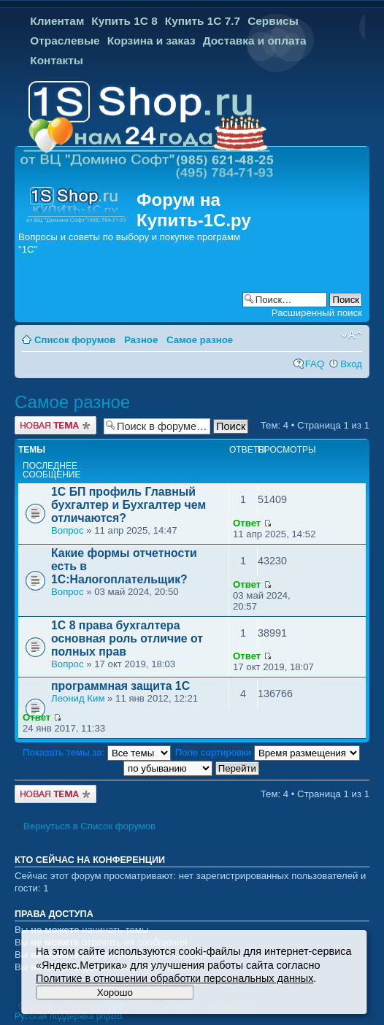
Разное (141, 339)
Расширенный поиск (317, 312)
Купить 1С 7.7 (202, 21)
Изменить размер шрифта (351, 335)
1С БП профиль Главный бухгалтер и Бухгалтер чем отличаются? (128, 504)
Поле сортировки (267, 752)
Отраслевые (64, 40)
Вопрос (67, 530)
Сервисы (273, 21)
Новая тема (55, 425)
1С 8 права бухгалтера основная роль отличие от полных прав (127, 638)
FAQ (314, 363)
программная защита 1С (120, 686)
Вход (351, 363)
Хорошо (115, 992)
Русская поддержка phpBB (69, 1016)
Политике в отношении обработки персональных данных (174, 978)
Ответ (247, 523)
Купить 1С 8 (124, 21)
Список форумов (74, 339)
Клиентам (57, 21)
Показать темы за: (97, 752)
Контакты (56, 60)
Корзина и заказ (151, 40)
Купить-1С (181, 220)
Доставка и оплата (255, 40)
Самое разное (199, 339)
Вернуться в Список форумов (89, 826)
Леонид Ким (77, 698)
